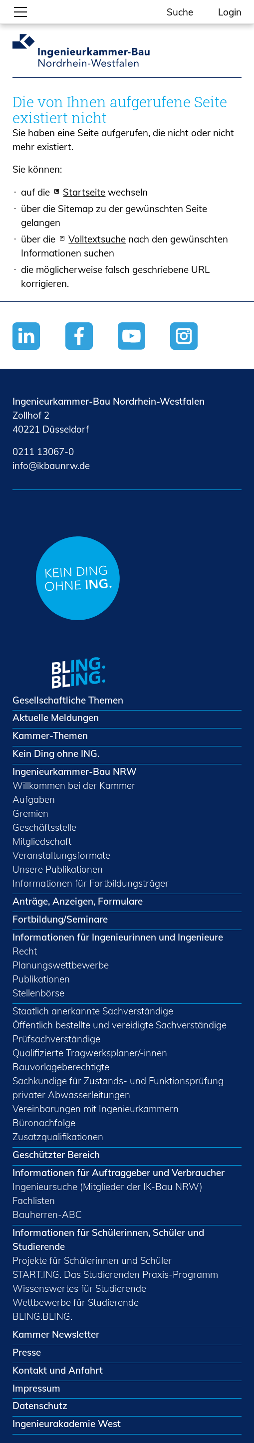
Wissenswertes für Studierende (79, 1288)
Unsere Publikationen (57, 869)
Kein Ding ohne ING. (55, 753)
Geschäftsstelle (44, 827)
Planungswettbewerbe (60, 965)
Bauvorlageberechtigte (60, 1067)
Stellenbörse (38, 993)
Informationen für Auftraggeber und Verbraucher (118, 1173)
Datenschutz (39, 1406)
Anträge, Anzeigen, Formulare (77, 901)
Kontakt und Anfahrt (57, 1370)
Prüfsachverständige (56, 1039)
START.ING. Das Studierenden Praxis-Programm (115, 1274)
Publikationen (41, 979)
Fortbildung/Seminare (60, 919)
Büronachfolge (43, 1123)
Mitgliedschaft (41, 841)
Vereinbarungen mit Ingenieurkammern (95, 1109)
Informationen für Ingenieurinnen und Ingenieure (117, 937)
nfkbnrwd (51, 466)
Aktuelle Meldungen (55, 717)
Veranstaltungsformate (61, 855)
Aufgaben (33, 799)
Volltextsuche (97, 239)
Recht (24, 951)
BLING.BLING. (42, 1316)
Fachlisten (33, 1200)
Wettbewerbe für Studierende (75, 1302)
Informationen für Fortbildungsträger (90, 883)
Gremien (30, 813)
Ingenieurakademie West (66, 1424)
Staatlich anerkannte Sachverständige (92, 1011)
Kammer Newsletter (55, 1334)
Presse (26, 1352)
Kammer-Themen (50, 735)
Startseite (84, 192)
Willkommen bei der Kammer (73, 785)
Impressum (36, 1388)
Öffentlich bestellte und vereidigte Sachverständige (119, 1025)
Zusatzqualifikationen (57, 1137)
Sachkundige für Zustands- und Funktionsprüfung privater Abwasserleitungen (118, 1088)
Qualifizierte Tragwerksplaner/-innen (89, 1053)
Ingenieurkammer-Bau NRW (74, 771)
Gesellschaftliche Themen (67, 700)
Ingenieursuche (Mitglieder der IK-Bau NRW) (107, 1187)
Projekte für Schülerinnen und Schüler (92, 1260)
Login (230, 12)
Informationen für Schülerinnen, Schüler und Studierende (108, 1239)
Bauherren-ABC (47, 1214)
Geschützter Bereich (56, 1155)
